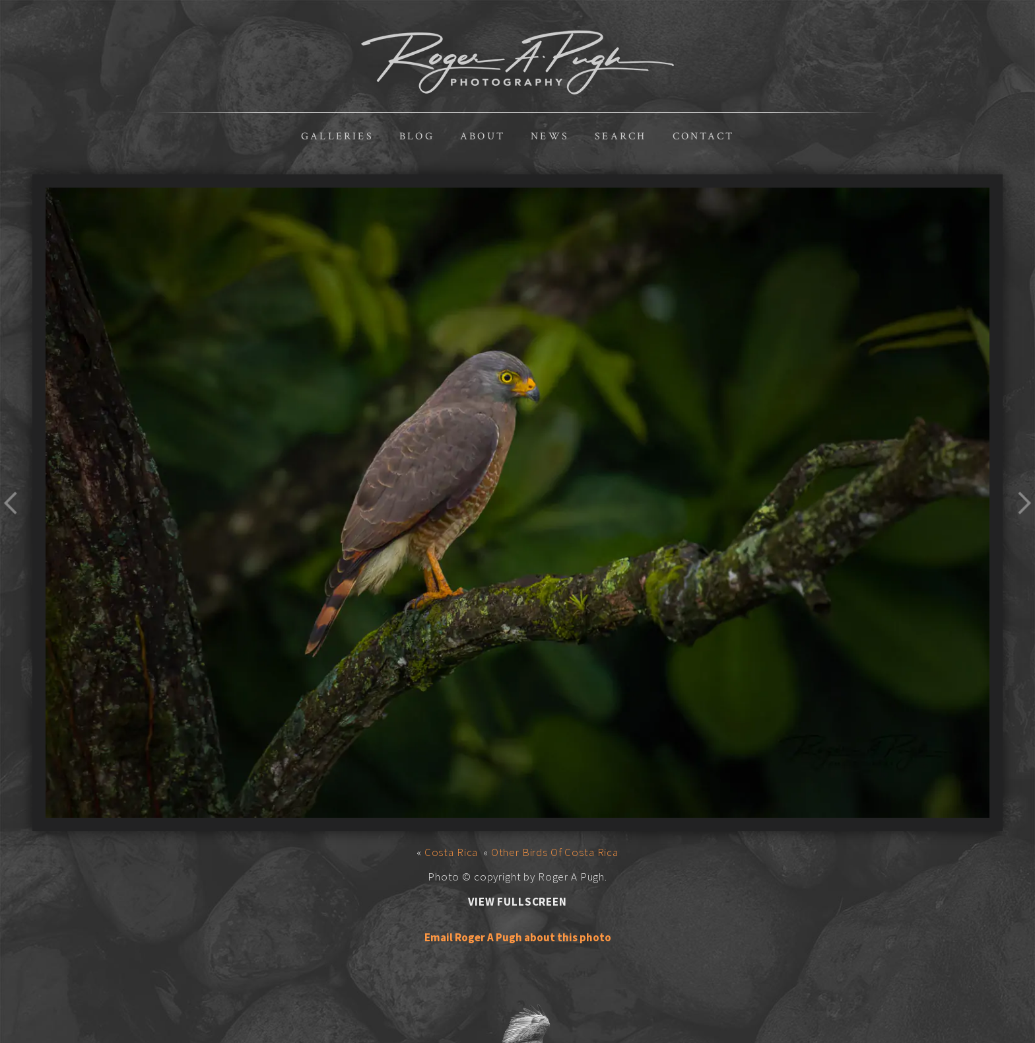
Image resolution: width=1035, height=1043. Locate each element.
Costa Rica (451, 852)
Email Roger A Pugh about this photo (517, 937)
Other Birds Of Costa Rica (554, 852)
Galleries (337, 136)
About (482, 136)
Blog (416, 136)
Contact (703, 136)
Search (620, 136)
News (550, 136)
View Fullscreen (517, 901)
